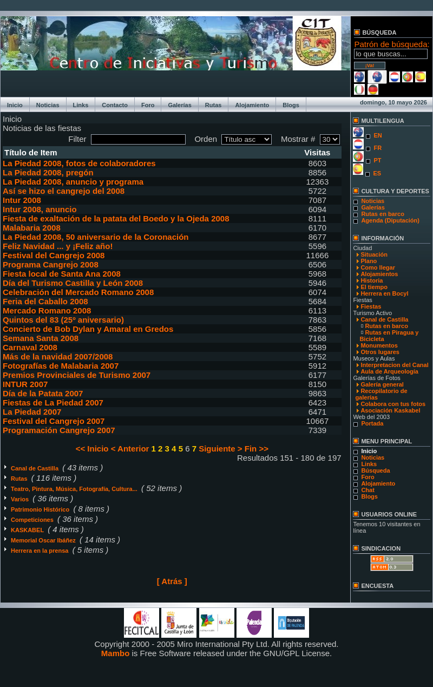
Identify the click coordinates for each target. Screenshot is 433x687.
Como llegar (377, 267)
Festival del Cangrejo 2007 (53, 421)
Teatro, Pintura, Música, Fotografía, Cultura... (75, 489)
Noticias (48, 105)
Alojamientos (379, 274)
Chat (367, 490)
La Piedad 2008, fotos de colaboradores (79, 163)
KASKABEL (28, 530)
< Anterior (130, 448)
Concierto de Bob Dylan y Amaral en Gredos (88, 328)
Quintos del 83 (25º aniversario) (63, 319)
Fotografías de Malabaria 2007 (61, 365)
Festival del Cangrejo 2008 (53, 255)
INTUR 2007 (25, 384)
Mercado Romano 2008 (47, 310)
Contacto (115, 105)
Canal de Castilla (35, 468)
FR (377, 148)
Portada (372, 423)
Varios (20, 499)
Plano (368, 261)
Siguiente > (220, 448)
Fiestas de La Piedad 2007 (53, 402)
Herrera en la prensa (40, 550)
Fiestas (370, 306)
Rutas (213, 105)
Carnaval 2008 (30, 347)
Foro (147, 105)
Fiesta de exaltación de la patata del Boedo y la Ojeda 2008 (116, 218)
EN (377, 135)
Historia (371, 280)
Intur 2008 (22, 200)
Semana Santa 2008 (40, 338)
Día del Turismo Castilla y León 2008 (73, 282)
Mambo (115, 653)
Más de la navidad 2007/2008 (58, 356)
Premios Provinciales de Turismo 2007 (76, 375)
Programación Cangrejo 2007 (59, 430)
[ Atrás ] (172, 581)
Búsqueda (375, 470)
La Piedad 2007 (32, 411)
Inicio (15, 105)
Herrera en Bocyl (384, 293)
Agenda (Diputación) (390, 220)
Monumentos (378, 345)
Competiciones (33, 519)
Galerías (179, 105)
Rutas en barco (382, 214)
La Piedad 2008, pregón (48, 172)
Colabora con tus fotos (392, 404)
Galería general (382, 384)
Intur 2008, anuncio (40, 209)
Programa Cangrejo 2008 (51, 264)
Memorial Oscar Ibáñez (44, 540)
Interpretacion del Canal (394, 365)
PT (377, 160)
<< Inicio (92, 448)
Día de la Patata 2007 (43, 393)
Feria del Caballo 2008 (45, 301)
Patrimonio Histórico (41, 509)
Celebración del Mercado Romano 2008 (78, 292)
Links (81, 105)
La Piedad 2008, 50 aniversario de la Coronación (95, 236)
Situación (374, 254)
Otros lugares (379, 352)
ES (377, 173)
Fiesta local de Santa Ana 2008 (62, 273)
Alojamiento (252, 105)
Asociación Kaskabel (390, 410)
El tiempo (374, 287)
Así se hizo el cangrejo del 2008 (63, 190)
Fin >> (256, 448)
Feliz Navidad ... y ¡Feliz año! (58, 246)
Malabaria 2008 (32, 227)
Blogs (291, 105)
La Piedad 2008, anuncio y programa (73, 181)
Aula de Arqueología (389, 371)
